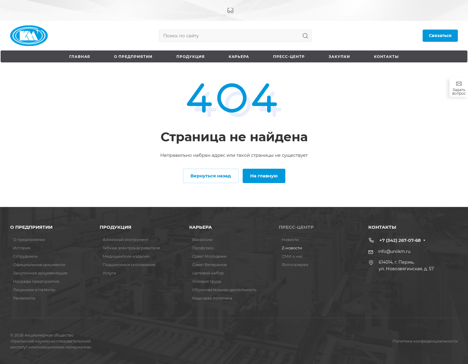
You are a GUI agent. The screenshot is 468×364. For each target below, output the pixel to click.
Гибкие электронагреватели (131, 247)
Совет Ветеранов (209, 264)
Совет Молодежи (209, 256)
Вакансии (202, 239)
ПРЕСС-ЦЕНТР (296, 227)
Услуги (109, 273)
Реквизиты (24, 298)
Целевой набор (208, 273)
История (21, 247)
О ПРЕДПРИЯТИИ (31, 227)
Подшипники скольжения (129, 264)
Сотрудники (25, 256)
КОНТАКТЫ (382, 227)
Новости (290, 239)
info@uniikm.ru (394, 251)
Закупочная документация (40, 273)
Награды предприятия (36, 281)
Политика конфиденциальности (425, 341)
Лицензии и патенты (34, 289)
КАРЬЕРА (200, 227)
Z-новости (292, 247)
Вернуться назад (210, 176)
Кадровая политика (212, 298)
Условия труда (206, 281)
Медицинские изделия (126, 256)
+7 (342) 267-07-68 (400, 240)
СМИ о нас (292, 256)
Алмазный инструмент (126, 239)
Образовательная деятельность (224, 289)
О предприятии (29, 239)
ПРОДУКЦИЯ (115, 227)
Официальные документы (39, 264)
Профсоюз (202, 247)
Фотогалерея (295, 264)
